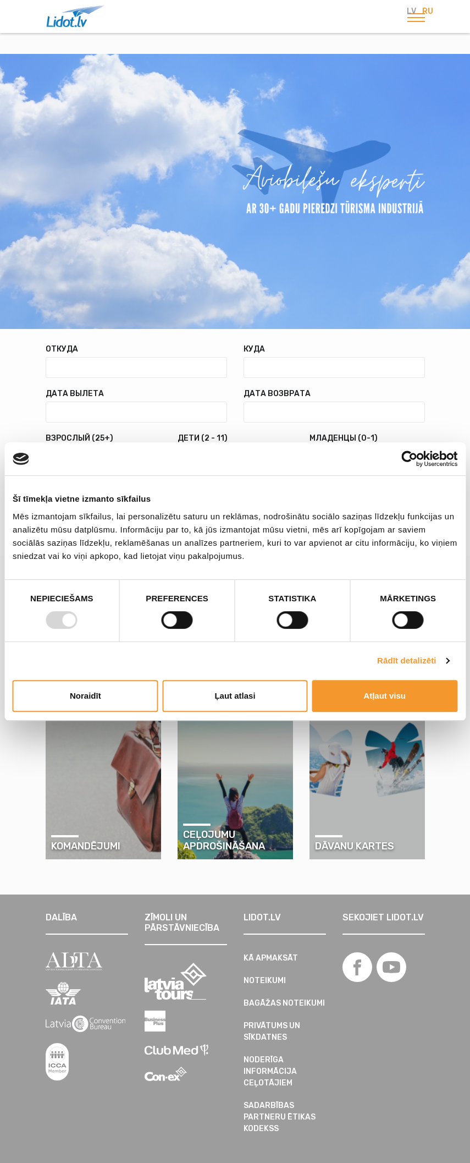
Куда (254, 349)
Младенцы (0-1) (343, 438)
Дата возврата (277, 393)
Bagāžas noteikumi (284, 1003)
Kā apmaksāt (271, 958)
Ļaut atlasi (234, 695)
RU (427, 11)
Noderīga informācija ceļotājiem (270, 1071)
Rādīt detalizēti (406, 660)
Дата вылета (75, 393)
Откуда (62, 349)
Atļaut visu (384, 695)
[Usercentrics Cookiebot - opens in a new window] (409, 459)
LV (411, 11)
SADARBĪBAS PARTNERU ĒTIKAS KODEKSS (280, 1117)
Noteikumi (265, 980)
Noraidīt (85, 695)
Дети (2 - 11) (203, 438)
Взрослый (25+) (79, 438)
